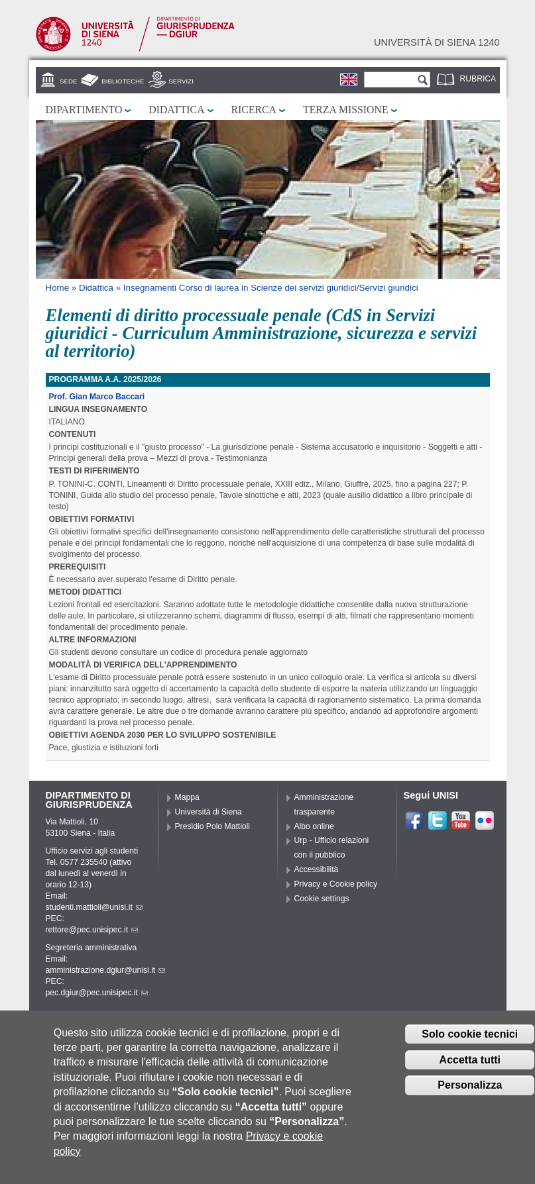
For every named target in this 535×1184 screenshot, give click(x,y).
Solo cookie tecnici (470, 1040)
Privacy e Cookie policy (336, 884)
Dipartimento (84, 109)
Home (58, 288)
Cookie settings (321, 898)
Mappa (187, 797)
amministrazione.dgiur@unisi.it (106, 970)
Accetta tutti (470, 1065)
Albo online (314, 826)
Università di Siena (208, 811)
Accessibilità (316, 869)
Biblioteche (122, 81)
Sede (68, 81)
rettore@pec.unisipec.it (92, 929)
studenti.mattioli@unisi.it (94, 907)
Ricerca (253, 109)
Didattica (176, 109)
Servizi (181, 81)
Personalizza (470, 1091)
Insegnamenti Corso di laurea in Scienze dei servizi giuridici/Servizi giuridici (270, 288)
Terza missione (345, 109)
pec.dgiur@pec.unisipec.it (97, 992)
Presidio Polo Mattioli (213, 826)
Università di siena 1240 (437, 42)
